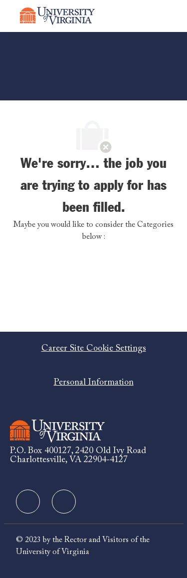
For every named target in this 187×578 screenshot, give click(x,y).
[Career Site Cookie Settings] (93, 349)
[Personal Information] (94, 383)
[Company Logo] (57, 15)
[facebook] (28, 502)
